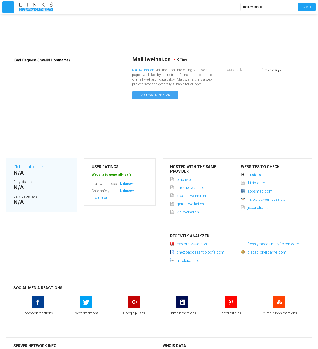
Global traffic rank (28, 166)
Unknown (127, 184)
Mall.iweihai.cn (143, 70)
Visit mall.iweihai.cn (155, 95)
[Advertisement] (128, 32)
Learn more (100, 197)
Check (307, 7)
